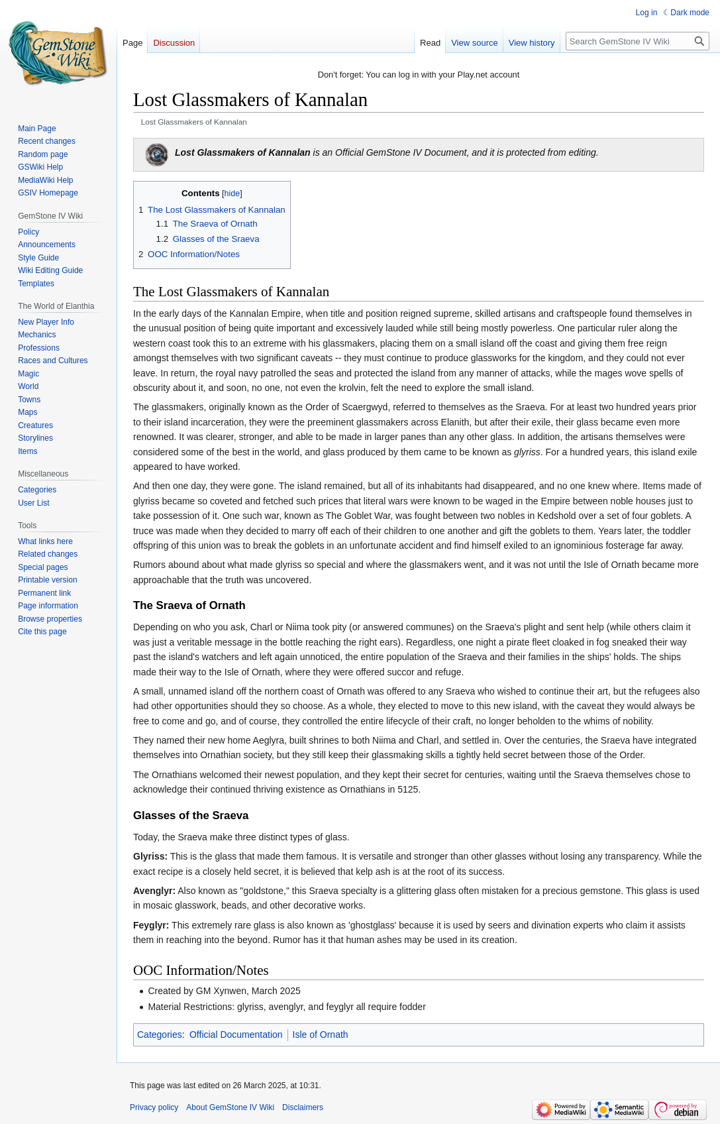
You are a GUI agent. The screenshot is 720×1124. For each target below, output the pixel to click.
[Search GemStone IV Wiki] (637, 41)
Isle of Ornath (320, 1034)
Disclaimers (302, 1107)
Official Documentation (236, 1034)
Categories (159, 1034)
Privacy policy (154, 1107)
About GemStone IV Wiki (230, 1107)
